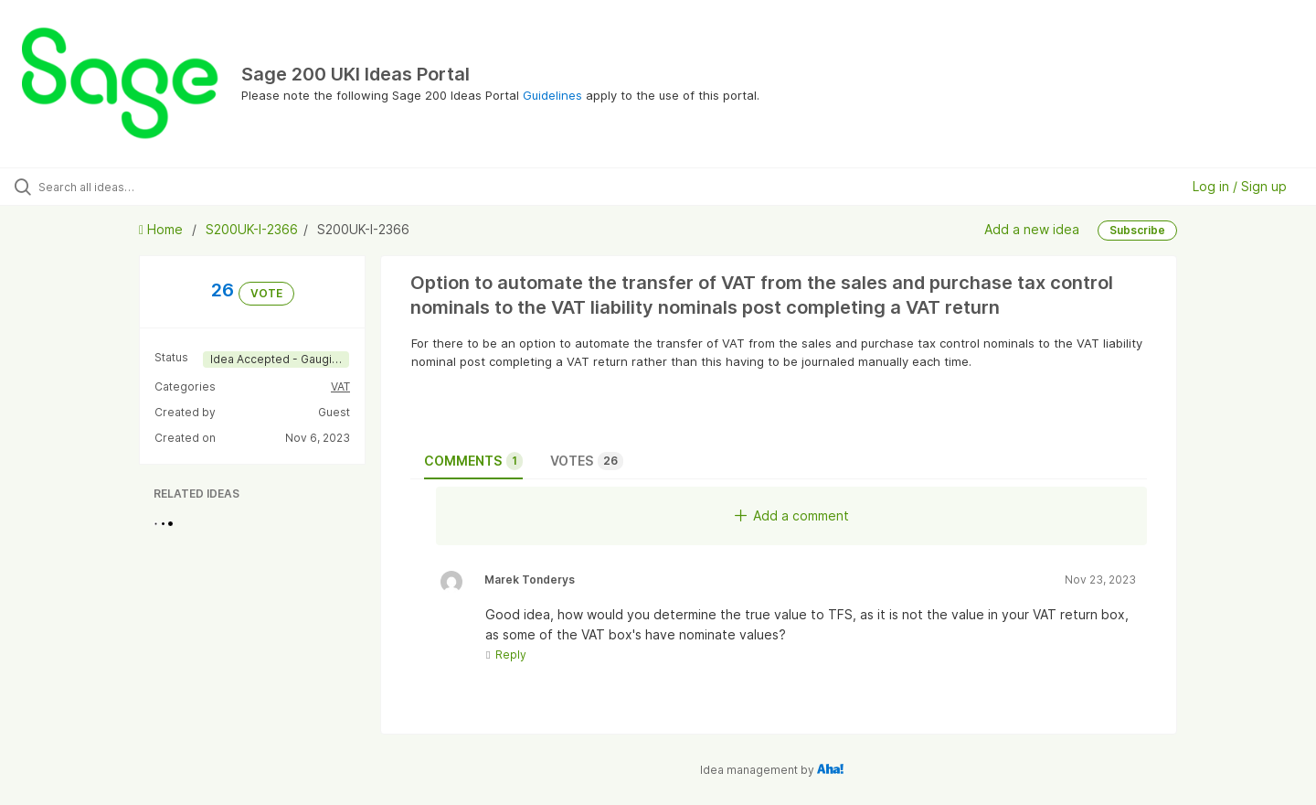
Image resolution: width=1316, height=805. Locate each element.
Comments (473, 461)
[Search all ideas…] (154, 187)
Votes (586, 461)
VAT (340, 386)
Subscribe (1137, 230)
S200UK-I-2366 (252, 229)
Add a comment (792, 515)
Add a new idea (1031, 229)
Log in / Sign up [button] (1240, 186)
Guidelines (552, 95)
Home (162, 229)
